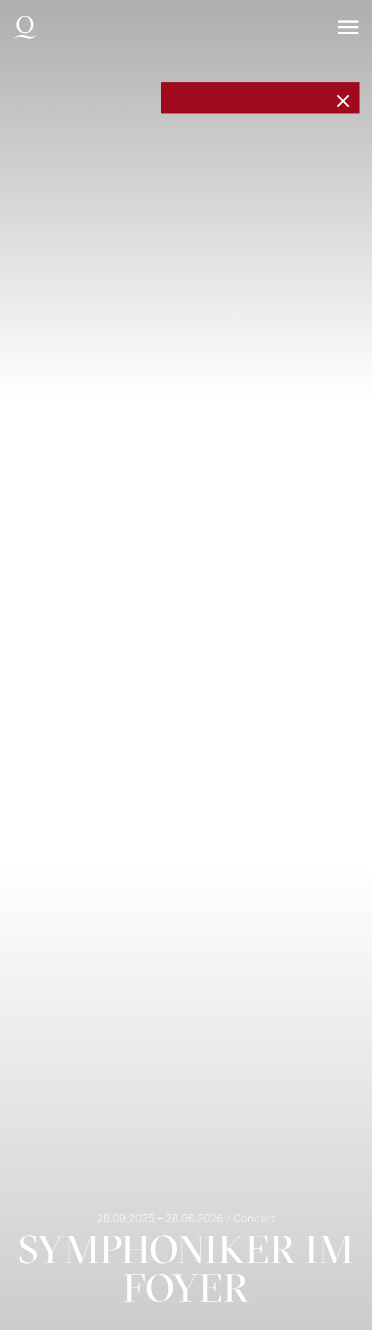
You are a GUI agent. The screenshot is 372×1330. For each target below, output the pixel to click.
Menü (348, 27)
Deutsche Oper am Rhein (25, 27)
